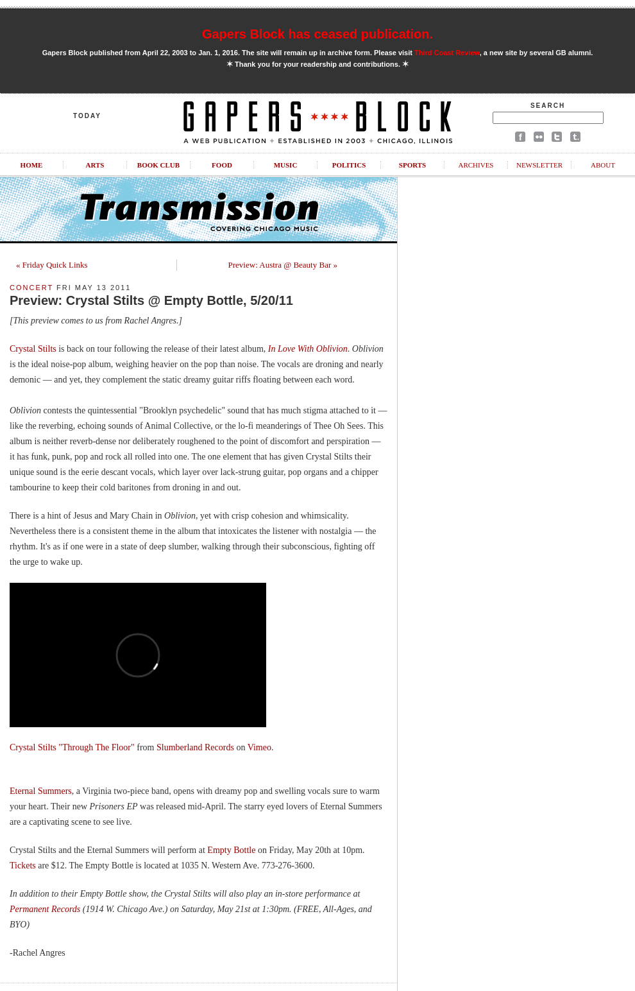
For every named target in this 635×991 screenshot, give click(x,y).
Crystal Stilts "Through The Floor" (72, 747)
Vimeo (259, 747)
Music (286, 165)
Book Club (158, 165)
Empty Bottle (231, 850)
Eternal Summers (41, 791)
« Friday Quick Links (52, 265)
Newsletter (539, 165)
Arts (95, 165)
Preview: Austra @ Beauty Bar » (282, 265)
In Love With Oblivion (308, 349)
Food (222, 165)
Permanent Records (45, 909)
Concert (31, 287)
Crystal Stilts (33, 349)
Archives (475, 165)
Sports (412, 165)
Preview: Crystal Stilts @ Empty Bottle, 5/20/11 (151, 300)
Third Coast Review (447, 52)
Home (32, 165)
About (603, 165)
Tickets (23, 865)
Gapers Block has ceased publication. (317, 34)
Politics (349, 165)
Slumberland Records (195, 747)
